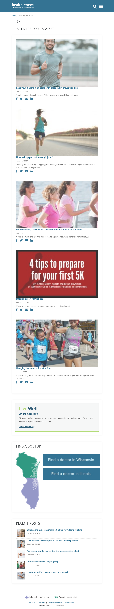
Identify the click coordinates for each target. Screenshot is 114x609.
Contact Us (41, 603)
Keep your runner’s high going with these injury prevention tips (47, 87)
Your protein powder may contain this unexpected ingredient (53, 551)
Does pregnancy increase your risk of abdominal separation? (53, 540)
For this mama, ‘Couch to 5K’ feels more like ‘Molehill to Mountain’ (49, 229)
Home (14, 16)
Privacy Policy (69, 603)
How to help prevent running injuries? (34, 157)
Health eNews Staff (55, 603)
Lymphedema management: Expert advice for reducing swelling (54, 530)
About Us (31, 603)
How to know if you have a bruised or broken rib (47, 572)
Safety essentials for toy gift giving (42, 562)
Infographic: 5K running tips (29, 298)
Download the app (27, 426)
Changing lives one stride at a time (33, 368)
